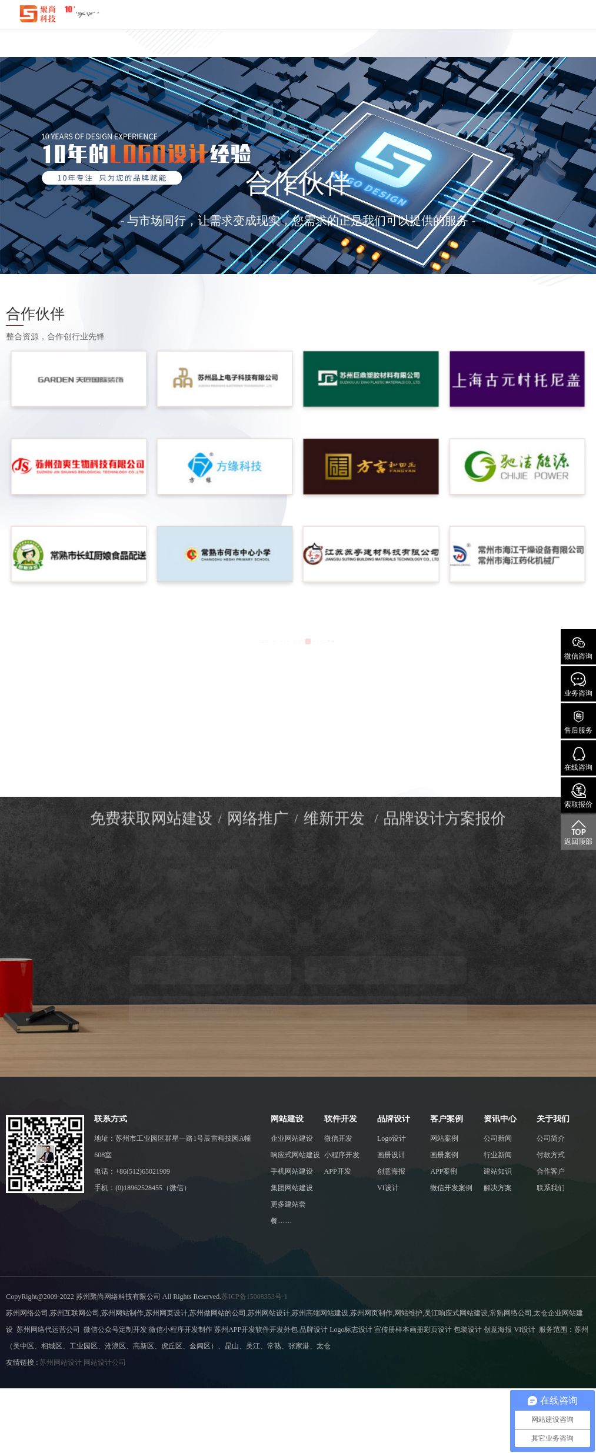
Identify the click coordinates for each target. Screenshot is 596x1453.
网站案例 (444, 1138)
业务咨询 (578, 684)
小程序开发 (341, 1155)
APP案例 (443, 1171)
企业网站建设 (292, 1138)
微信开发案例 (451, 1188)
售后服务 (578, 721)
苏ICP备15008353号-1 (254, 1296)
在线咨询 (578, 758)
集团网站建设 (292, 1188)
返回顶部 (578, 833)
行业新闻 (498, 1155)
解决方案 (498, 1188)
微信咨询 (578, 647)
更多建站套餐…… (288, 1212)
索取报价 (578, 796)
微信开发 (338, 1138)
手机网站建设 (292, 1171)
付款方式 (551, 1155)
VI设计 (388, 1188)
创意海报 (391, 1171)
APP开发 (337, 1171)
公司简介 (551, 1138)
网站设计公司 (105, 1362)
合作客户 (551, 1171)
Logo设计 (391, 1138)
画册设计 (391, 1155)
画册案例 (444, 1155)
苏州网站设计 (60, 1362)
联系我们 (551, 1188)
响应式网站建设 (295, 1155)
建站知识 (498, 1171)
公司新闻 (498, 1138)
